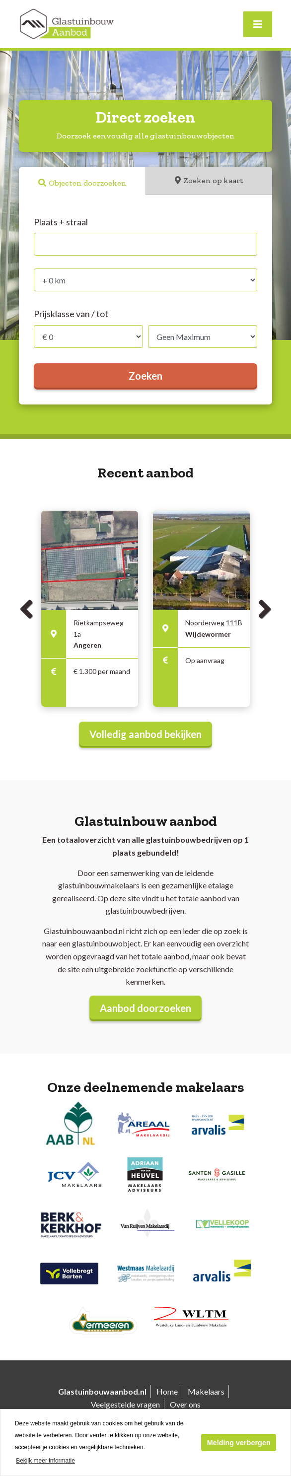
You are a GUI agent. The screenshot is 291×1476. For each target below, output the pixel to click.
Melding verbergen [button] (239, 1443)
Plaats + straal (61, 221)
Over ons (185, 1404)
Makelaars (206, 1391)
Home (167, 1391)
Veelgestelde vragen (125, 1404)
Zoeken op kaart (213, 180)
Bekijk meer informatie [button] (45, 1460)
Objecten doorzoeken (88, 183)
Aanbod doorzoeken (145, 1008)
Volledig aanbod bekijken (145, 734)
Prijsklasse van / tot (71, 313)
